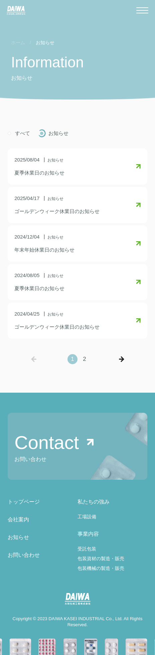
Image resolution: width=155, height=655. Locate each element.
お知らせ (58, 133)
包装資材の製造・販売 (101, 558)
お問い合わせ (24, 555)
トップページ (24, 502)
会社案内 (18, 519)
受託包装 (87, 548)
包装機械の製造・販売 (101, 568)
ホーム (18, 42)
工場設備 (87, 516)
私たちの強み (94, 502)
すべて (22, 133)
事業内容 (88, 534)
